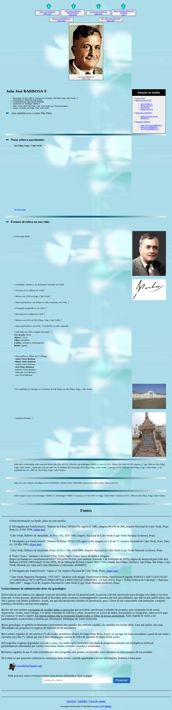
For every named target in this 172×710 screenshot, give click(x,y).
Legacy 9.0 (98, 706)
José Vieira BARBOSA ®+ (150, 129)
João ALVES (145, 107)
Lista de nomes (97, 701)
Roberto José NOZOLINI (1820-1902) (98, 13)
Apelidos (82, 701)
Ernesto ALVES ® (147, 109)
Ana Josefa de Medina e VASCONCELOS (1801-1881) (73, 13)
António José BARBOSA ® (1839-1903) (61, 19)
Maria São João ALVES (144, 100)
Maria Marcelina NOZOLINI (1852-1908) (110, 19)
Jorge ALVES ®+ (146, 104)
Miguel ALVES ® (147, 106)
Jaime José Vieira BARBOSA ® (151, 125)
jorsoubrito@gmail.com (25, 665)
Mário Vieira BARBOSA (149, 127)
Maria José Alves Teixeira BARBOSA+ (149, 117)
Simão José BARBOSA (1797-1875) (47, 13)
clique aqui (39, 529)
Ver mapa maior (20, 209)
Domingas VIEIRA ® (143, 122)
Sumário (71, 701)
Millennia (107, 706)
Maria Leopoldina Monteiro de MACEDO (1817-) (124, 13)
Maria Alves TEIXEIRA (144, 113)
